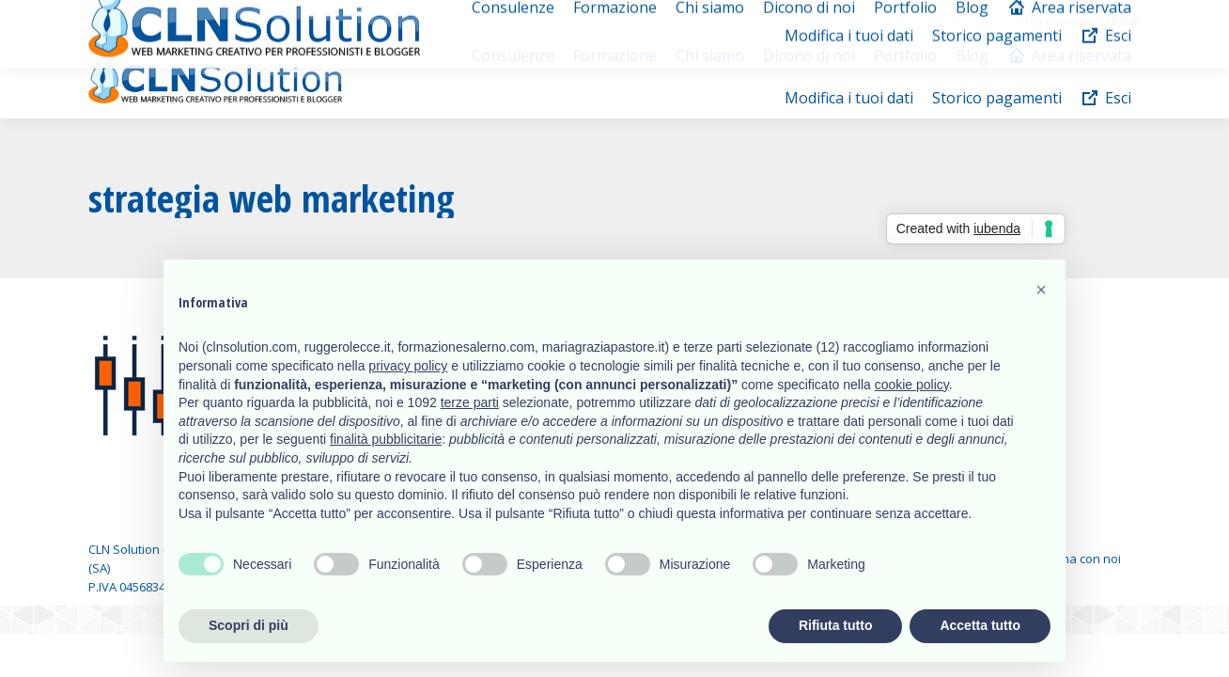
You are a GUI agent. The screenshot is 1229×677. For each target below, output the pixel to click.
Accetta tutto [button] (980, 625)
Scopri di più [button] (248, 625)
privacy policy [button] (407, 365)
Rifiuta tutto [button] (836, 625)
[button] (1041, 290)
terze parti (470, 402)
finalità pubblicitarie (386, 439)
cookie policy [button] (912, 384)
